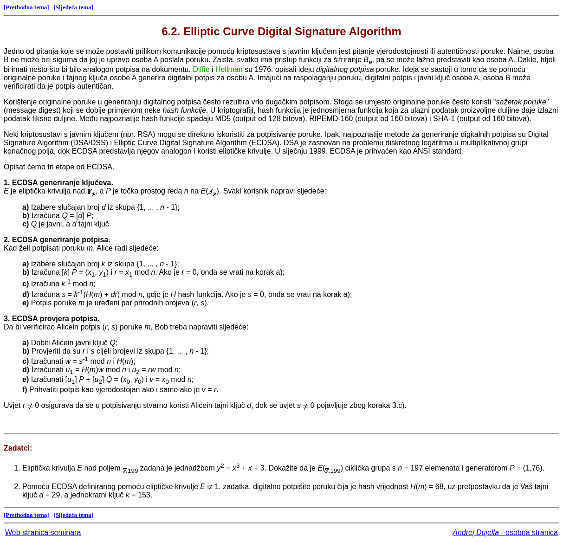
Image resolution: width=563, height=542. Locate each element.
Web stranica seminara (43, 532)
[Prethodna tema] (26, 7)
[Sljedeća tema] (73, 7)
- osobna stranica (505, 532)
